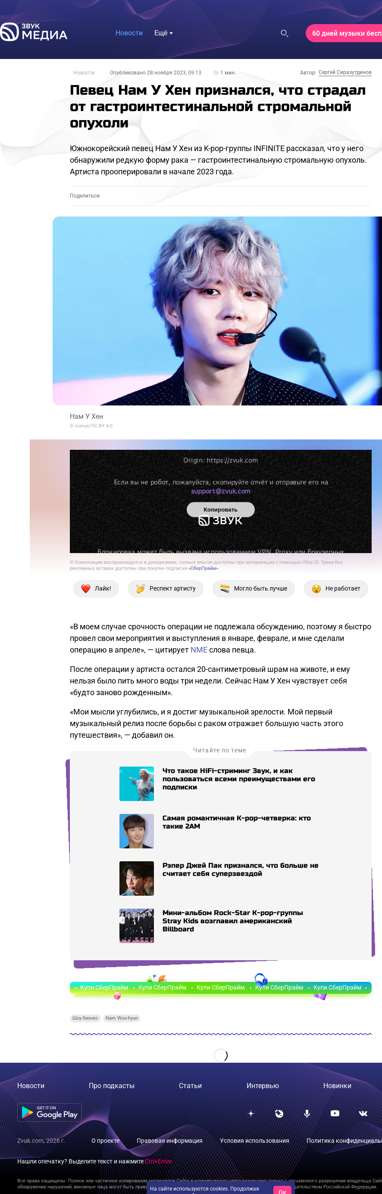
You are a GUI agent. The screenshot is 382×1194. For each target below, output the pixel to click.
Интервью (263, 1086)
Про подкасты (112, 1086)
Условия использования (254, 1140)
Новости (83, 73)
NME (199, 649)
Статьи (190, 1086)
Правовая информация (170, 1140)
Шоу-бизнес (85, 1018)
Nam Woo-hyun (122, 1018)
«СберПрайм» (203, 568)
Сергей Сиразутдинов (345, 72)
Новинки (337, 1086)
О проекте (105, 1140)
